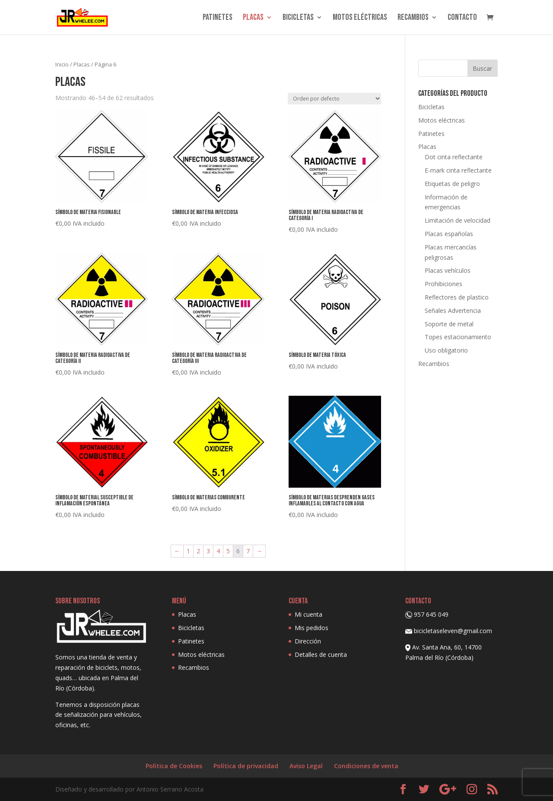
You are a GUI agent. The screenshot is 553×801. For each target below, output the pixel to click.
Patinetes (217, 18)
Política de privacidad (245, 766)
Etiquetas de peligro (452, 184)
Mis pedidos (311, 628)
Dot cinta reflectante (454, 157)
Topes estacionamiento (458, 337)
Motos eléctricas (360, 18)
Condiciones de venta (366, 766)
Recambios (413, 18)
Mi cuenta (308, 614)
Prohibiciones (443, 284)
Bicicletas (298, 18)
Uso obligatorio (446, 350)
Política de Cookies (174, 766)
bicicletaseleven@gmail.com (453, 631)
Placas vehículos (447, 270)
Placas (253, 18)
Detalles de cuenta (321, 654)
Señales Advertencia (453, 310)
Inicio (62, 64)
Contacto (462, 18)
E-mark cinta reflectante (458, 170)
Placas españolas (449, 234)
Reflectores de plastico (457, 297)
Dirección (308, 641)
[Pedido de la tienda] (334, 98)
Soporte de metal (449, 324)
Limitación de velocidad (457, 220)
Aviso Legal (306, 766)
